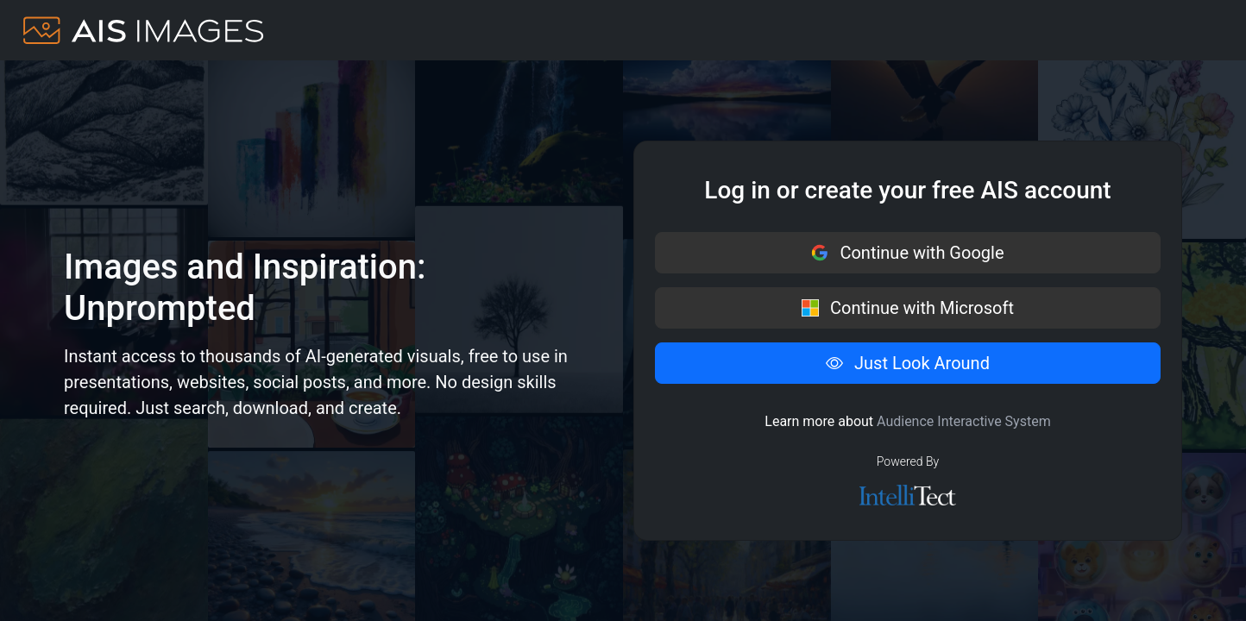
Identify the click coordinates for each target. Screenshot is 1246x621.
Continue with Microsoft (908, 308)
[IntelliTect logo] (908, 494)
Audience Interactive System (964, 421)
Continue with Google (907, 252)
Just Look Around (908, 363)
